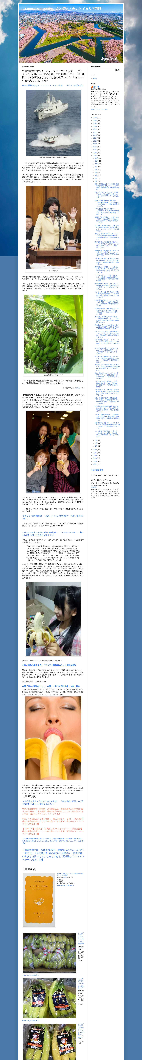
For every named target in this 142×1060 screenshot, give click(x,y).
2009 (95, 458)
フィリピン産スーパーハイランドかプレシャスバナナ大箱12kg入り (81, 938)
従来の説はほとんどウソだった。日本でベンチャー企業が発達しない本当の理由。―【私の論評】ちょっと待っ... (107, 375)
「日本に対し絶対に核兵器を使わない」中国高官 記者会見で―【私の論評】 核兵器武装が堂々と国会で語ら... (107, 261)
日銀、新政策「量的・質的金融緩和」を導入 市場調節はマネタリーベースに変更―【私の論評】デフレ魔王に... (107, 400)
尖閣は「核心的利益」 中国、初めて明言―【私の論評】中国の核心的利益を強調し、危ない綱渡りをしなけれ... (107, 219)
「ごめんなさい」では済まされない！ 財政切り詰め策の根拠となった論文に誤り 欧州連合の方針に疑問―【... (107, 278)
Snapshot (94, 487)
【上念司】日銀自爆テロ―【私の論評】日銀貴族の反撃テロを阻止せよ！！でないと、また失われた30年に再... (107, 228)
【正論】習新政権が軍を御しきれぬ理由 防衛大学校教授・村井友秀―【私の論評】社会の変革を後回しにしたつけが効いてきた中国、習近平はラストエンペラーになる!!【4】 (53, 841)
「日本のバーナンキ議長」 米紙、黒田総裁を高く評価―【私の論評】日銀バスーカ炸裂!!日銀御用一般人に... (107, 384)
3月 (96, 440)
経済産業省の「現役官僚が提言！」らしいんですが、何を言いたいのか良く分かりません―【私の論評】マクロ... (107, 244)
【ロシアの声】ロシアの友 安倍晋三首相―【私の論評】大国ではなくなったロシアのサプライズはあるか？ (107, 194)
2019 (95, 138)
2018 (95, 141)
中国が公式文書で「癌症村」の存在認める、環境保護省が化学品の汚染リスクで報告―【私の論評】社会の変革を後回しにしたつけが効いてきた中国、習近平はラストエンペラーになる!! (53, 811)
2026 (95, 117)
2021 (95, 132)
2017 (95, 144)
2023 (95, 126)
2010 (95, 455)
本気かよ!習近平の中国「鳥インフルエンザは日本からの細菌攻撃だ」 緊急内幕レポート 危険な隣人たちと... (107, 236)
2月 (96, 443)
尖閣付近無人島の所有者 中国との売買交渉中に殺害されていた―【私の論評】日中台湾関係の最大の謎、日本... (107, 253)
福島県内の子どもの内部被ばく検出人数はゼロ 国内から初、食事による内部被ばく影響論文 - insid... (107, 327)
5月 (96, 178)
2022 (95, 129)
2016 (95, 147)
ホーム (95, 78)
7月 (96, 172)
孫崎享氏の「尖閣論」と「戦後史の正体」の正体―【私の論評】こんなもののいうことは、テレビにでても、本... (107, 269)
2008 (95, 461)
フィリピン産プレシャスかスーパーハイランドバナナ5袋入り (81, 983)
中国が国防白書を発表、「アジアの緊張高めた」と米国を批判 (49, 665)
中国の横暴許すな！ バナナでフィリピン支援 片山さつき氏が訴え (53, 85)
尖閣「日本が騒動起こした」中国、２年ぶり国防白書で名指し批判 (51, 686)
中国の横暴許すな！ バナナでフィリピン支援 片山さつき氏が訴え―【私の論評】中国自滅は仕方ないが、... (107, 302)
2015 (95, 150)
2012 (95, 450)
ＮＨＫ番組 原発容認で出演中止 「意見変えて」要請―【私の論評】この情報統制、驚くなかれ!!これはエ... (107, 433)
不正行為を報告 (97, 470)
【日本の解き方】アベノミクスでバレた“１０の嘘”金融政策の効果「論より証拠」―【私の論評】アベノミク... (107, 425)
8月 (96, 170)
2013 (95, 155)
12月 (97, 158)
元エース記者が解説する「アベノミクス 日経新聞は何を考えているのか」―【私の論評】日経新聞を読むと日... (107, 359)
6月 (96, 175)
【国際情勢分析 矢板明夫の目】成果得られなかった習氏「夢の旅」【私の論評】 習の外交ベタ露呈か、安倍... (107, 311)
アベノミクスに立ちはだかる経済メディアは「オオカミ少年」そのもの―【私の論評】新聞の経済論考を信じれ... (107, 334)
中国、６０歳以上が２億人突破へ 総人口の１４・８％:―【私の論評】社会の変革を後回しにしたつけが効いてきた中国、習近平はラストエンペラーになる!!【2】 (53, 821)
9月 (96, 167)
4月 (96, 181)
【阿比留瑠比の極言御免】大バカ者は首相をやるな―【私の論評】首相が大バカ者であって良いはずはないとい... (107, 408)
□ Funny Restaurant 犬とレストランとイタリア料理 (62, 8)
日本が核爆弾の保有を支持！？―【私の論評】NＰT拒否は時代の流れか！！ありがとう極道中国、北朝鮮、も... (107, 211)
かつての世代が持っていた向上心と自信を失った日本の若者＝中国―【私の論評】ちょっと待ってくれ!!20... (107, 350)
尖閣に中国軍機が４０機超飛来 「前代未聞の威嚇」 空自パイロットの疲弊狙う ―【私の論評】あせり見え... (107, 203)
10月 (97, 164)
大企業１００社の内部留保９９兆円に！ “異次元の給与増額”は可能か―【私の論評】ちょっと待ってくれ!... (107, 367)
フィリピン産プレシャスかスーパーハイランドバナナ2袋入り (81, 1029)
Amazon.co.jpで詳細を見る (65, 885)
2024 (95, 123)
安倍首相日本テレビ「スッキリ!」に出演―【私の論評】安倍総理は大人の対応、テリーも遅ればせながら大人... (107, 286)
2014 (95, 153)
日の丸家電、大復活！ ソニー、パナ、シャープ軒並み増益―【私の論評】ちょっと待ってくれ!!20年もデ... (107, 342)
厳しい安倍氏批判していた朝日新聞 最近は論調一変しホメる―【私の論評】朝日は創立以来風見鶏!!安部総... (107, 186)
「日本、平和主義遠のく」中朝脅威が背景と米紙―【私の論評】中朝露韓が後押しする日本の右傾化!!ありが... (107, 417)
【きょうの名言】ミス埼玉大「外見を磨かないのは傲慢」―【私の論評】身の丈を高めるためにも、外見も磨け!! (107, 294)
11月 (97, 161)
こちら (78, 388)
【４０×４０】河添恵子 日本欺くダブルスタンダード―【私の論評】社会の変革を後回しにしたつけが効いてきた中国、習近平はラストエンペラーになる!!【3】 (53, 831)
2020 (95, 135)
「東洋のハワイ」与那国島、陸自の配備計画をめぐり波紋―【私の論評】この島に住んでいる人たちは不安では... (107, 392)
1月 (96, 446)
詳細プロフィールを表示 (99, 109)
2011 (95, 453)
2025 (95, 120)
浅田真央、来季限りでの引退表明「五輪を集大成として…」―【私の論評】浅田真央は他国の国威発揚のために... (107, 319)
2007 (95, 464)
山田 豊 (96, 87)
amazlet (65, 877)
